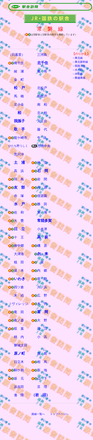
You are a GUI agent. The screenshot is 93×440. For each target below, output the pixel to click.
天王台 (42, 121)
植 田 (19, 262)
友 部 (19, 187)
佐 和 (19, 212)
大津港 (19, 254)
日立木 (19, 362)
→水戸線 (77, 69)
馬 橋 (19, 96)
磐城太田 (20, 345)
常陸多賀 (44, 221)
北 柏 (42, 113)
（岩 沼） (40, 395)
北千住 (42, 63)
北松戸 (42, 88)
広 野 (42, 295)
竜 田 (19, 312)
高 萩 (42, 237)
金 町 (19, 79)
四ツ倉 (19, 287)
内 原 (42, 187)
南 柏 (42, 104)
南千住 (19, 63)
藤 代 (42, 129)
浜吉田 (19, 387)
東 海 (42, 212)
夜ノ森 (19, 320)
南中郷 (19, 245)
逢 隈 (19, 395)
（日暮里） (16, 54)
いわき (19, 279)
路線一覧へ (38, 414)
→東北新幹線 (80, 61)
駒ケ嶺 (19, 370)
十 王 (19, 237)
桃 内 (19, 337)
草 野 (42, 279)
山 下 (42, 378)
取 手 (19, 129)
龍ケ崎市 (20, 137)
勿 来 (42, 254)
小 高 (42, 337)
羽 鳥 (19, 179)
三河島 (42, 54)
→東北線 (77, 57)
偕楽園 (42, 196)
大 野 (42, 320)
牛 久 (42, 137)
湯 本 (19, 270)
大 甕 (19, 220)
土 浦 (19, 162)
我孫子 (19, 121)
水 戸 (19, 204)
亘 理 (42, 387)
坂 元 (19, 378)
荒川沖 (19, 154)
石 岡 (42, 171)
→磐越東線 (78, 77)
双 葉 (19, 328)
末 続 (19, 295)
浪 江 (42, 328)
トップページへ (59, 414)
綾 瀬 (19, 71)
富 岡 (42, 312)
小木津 (42, 229)
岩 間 (42, 179)
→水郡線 (77, 73)
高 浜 (19, 171)
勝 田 (42, 204)
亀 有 (42, 71)
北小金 (19, 104)
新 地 (42, 370)
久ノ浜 (42, 287)
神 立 (42, 162)
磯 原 (42, 245)
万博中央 (43, 146)
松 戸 (19, 88)
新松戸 (42, 96)
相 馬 (42, 362)
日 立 (19, 229)
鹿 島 (42, 353)
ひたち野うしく (18, 145)
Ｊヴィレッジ (18, 304)
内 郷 (42, 270)
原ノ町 (19, 353)
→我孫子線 (78, 65)
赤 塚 (19, 196)
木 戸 (42, 304)
